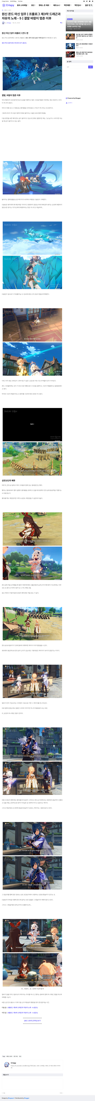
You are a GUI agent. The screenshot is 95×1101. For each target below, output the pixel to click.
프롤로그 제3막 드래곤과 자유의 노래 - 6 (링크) (23, 1007)
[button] (91, 5)
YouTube (20, 1)
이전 (61, 1093)
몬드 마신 (16, 1056)
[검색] (77, 67)
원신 (32, 5)
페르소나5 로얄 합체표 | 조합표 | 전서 (84, 44)
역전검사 (77, 5)
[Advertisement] (32, 143)
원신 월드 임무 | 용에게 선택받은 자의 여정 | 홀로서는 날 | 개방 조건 (84, 36)
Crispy (13, 1063)
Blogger (26, 1098)
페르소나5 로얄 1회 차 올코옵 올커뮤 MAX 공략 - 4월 (84, 53)
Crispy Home (5, 1)
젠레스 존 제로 (44, 5)
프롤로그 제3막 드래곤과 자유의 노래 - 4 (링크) (23, 1013)
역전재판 (67, 5)
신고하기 (70, 103)
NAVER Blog (13, 1)
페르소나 (56, 5)
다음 (4, 1093)
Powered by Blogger (73, 98)
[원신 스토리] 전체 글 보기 (32, 1021)
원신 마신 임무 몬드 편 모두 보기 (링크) (14, 43)
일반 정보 (88, 5)
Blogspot (11, 1098)
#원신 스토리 (7, 10)
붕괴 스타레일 (22, 5)
